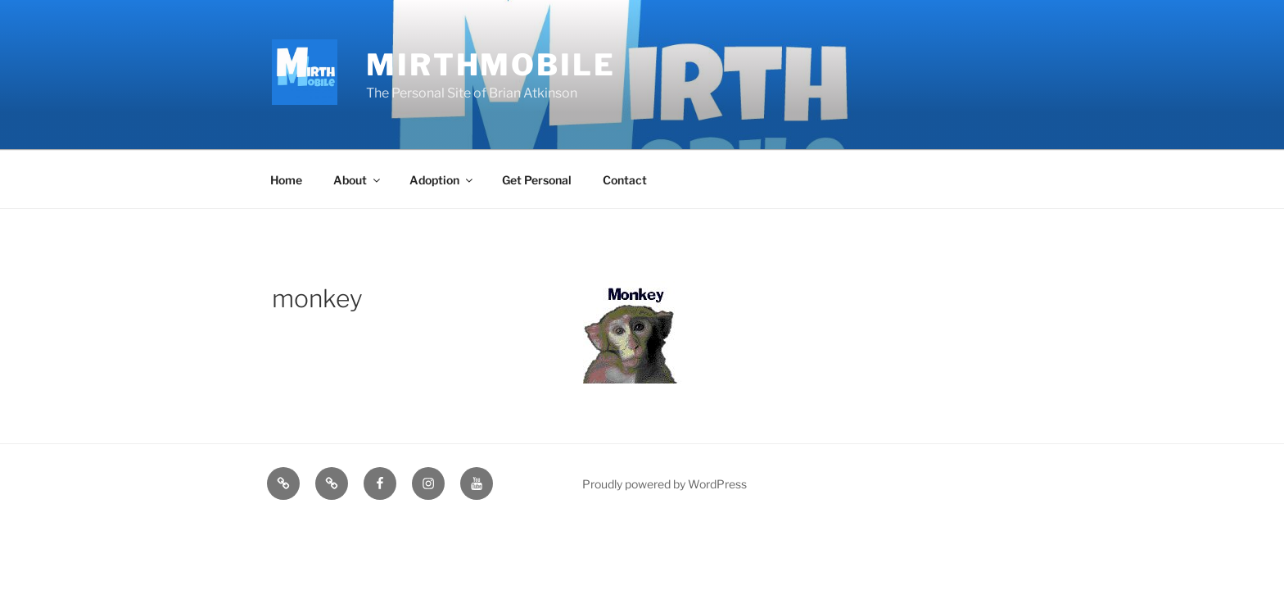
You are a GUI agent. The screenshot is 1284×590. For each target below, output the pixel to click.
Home (286, 180)
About (357, 180)
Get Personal (537, 180)
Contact (625, 180)
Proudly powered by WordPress (664, 484)
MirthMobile (491, 65)
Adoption (442, 180)
